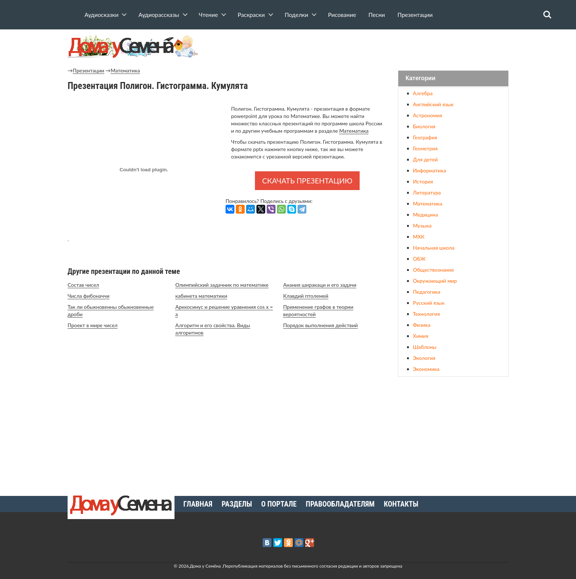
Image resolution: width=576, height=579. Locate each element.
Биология (424, 126)
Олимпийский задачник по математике (222, 285)
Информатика (429, 170)
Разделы (237, 504)
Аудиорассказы (158, 14)
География (425, 137)
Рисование (342, 14)
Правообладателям (340, 504)
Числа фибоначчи (88, 296)
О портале (278, 504)
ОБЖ (419, 258)
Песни (376, 14)
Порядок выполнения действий (320, 325)
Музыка (422, 225)
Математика (125, 70)
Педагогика (426, 292)
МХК (418, 236)
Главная (197, 504)
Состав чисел (83, 285)
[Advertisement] (453, 433)
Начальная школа (433, 247)
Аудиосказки (101, 14)
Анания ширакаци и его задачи (320, 285)
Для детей (425, 159)
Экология (424, 358)
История (423, 181)
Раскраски (251, 14)
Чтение (208, 14)
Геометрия (425, 148)
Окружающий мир (435, 281)
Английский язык (433, 104)
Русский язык (428, 303)
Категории (420, 78)
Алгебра (423, 93)
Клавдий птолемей (305, 296)
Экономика (426, 369)
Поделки (296, 14)
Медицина (425, 214)
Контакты (401, 504)
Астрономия (427, 115)
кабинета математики (201, 296)
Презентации (415, 14)
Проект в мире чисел (93, 325)
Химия (420, 336)
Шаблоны (424, 347)
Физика (421, 325)
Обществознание (433, 270)
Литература (427, 192)
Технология (426, 314)
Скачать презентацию (307, 180)
